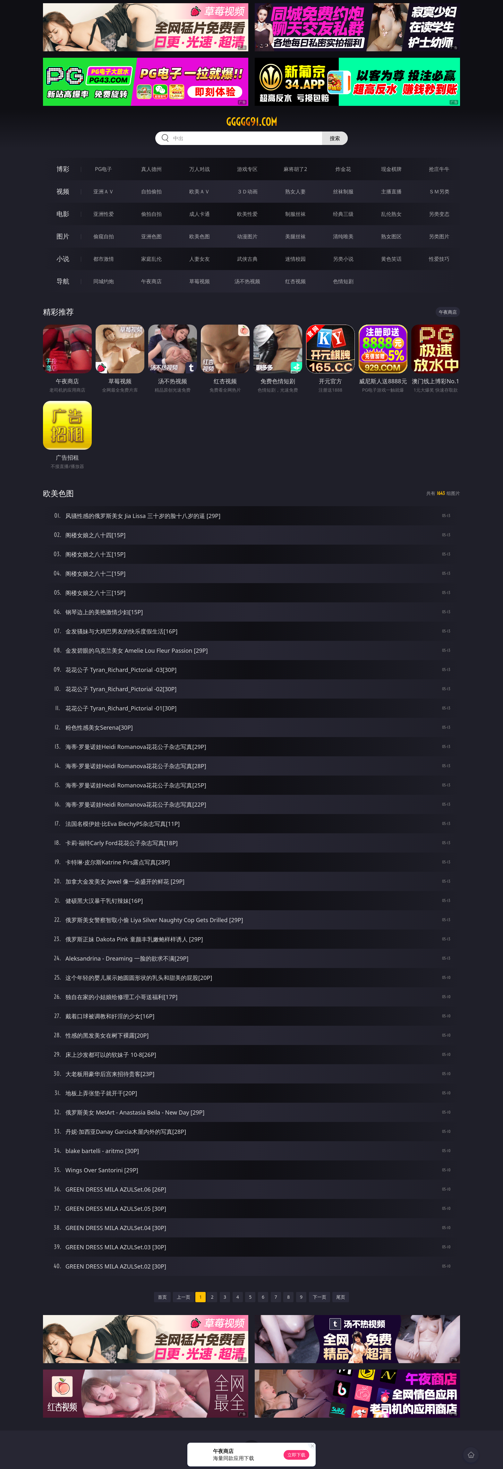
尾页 (340, 1297)
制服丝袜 (295, 213)
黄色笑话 (391, 258)
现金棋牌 (391, 169)
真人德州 (151, 169)
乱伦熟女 (391, 213)
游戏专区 (247, 169)
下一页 (319, 1297)
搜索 (335, 138)
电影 (62, 213)
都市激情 (103, 258)
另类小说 (343, 258)
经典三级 (343, 213)
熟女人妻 (295, 191)
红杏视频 (295, 281)
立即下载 (296, 1455)
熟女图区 (391, 236)
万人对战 (199, 169)
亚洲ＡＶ (103, 191)
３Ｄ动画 (247, 191)
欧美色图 (199, 236)
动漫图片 (247, 236)
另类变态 (439, 213)
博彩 (62, 169)
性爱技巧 (439, 258)
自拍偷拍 (151, 191)
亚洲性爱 (103, 213)
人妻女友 (199, 258)
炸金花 (343, 169)
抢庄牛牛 (439, 169)
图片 (62, 236)
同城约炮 (103, 281)
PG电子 (103, 169)
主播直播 (391, 191)
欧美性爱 (247, 213)
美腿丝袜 (295, 236)
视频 (62, 191)
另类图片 (439, 236)
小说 (62, 258)
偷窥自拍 (103, 236)
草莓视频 (199, 281)
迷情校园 (295, 258)
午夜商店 (151, 281)
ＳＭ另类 (439, 191)
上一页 (183, 1297)
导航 (62, 281)
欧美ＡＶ (199, 191)
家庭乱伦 (151, 258)
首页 (162, 1297)
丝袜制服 (343, 191)
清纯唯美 (343, 236)
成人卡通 (199, 213)
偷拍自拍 (151, 213)
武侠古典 (247, 258)
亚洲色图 (151, 236)
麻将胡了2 (295, 169)
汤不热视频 (247, 281)
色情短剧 (343, 281)
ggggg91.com (251, 121)
